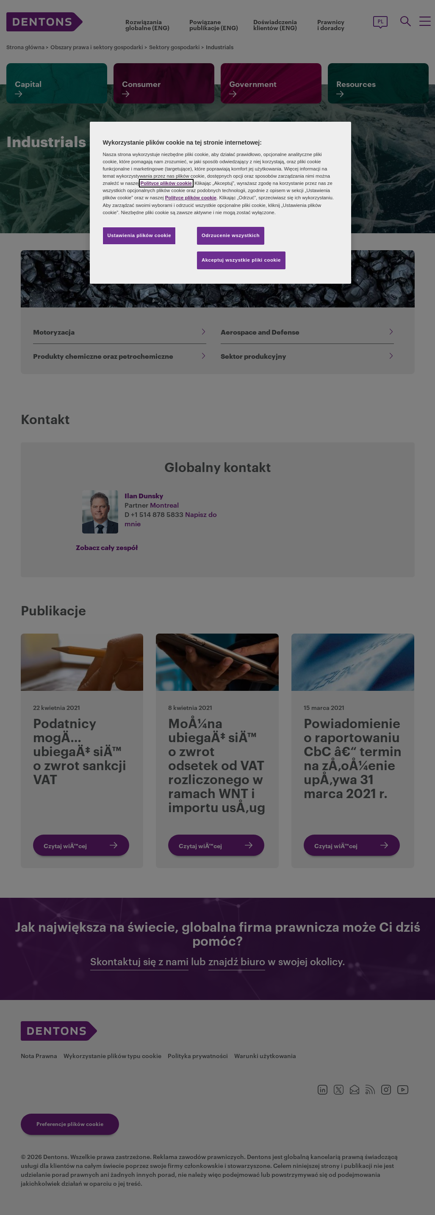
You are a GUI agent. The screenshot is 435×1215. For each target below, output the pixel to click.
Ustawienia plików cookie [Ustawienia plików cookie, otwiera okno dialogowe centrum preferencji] (139, 235)
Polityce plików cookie (166, 183)
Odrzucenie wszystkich (231, 235)
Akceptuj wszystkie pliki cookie (241, 260)
